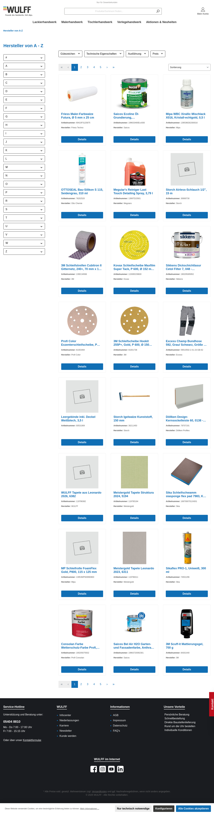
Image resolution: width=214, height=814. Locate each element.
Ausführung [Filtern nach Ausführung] (137, 53)
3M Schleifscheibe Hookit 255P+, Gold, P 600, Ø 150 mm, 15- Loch (131, 343)
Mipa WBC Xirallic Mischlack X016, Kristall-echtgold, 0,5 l (185, 115)
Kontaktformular (32, 740)
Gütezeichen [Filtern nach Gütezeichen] (70, 53)
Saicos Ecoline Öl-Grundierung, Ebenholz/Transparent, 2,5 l (132, 115)
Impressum (119, 720)
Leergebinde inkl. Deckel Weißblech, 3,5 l (78, 418)
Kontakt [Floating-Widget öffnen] (212, 704)
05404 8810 (11, 721)
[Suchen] (158, 11)
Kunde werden (68, 736)
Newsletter (66, 730)
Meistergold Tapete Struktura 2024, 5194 (133, 494)
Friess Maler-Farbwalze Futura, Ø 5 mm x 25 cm (77, 115)
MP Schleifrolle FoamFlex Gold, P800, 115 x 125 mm (79, 570)
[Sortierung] (189, 67)
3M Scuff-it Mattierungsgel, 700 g (184, 645)
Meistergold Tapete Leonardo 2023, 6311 (133, 570)
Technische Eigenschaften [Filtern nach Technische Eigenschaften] (104, 53)
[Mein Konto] (203, 11)
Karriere (64, 725)
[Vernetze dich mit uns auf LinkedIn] (120, 769)
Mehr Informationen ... (89, 809)
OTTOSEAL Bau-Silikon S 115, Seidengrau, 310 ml (82, 191)
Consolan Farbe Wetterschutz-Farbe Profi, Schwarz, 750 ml (79, 645)
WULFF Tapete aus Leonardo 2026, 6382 (81, 494)
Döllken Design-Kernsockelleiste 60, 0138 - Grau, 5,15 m (184, 418)
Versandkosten (99, 791)
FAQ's (116, 730)
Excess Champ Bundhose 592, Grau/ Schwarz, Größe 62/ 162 (187, 343)
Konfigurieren (163, 808)
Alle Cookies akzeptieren (193, 808)
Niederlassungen (69, 720)
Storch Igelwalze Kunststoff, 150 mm (133, 418)
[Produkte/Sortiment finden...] (109, 11)
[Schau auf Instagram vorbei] (103, 769)
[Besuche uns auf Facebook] (94, 769)
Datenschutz (120, 725)
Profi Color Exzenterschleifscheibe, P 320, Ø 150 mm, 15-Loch (79, 343)
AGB (116, 715)
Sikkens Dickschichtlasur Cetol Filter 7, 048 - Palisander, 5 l (183, 267)
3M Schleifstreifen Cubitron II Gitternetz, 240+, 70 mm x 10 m (81, 267)
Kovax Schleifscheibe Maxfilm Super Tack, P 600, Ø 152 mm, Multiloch (134, 267)
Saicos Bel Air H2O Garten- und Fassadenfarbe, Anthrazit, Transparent (134, 645)
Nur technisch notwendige (133, 808)
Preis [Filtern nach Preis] (158, 53)
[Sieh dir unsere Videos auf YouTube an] (111, 769)
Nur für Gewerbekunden (107, 2)
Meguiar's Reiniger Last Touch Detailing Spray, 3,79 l (133, 191)
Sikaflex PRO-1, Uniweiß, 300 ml (186, 570)
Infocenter (65, 715)
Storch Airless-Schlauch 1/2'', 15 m (186, 191)
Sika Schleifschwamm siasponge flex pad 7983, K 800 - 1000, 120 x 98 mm (184, 494)
